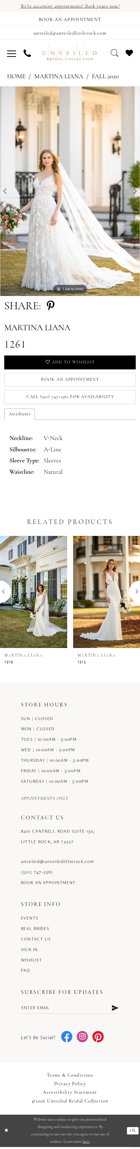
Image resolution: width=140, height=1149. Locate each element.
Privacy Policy (70, 1086)
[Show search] (114, 54)
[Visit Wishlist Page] (129, 54)
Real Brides (35, 930)
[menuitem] (11, 54)
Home (16, 78)
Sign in (29, 951)
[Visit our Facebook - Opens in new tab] (67, 1039)
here (86, 1144)
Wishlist (31, 962)
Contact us (36, 941)
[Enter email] (70, 1009)
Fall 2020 (105, 78)
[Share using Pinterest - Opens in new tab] (50, 308)
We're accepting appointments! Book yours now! (69, 6)
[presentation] (33, 594)
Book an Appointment (70, 381)
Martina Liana (58, 78)
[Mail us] (70, 34)
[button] (11, 54)
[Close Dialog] (6, 1132)
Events (30, 920)
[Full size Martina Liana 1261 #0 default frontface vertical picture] (70, 192)
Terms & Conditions (70, 1077)
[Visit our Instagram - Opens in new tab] (82, 1039)
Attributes (19, 416)
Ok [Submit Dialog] (133, 1133)
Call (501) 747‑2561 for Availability (70, 399)
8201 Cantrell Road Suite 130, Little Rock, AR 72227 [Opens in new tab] (58, 838)
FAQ (25, 972)
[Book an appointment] (70, 20)
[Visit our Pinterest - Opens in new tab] (98, 1039)
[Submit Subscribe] (115, 1009)
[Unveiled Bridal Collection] (70, 54)
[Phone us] (27, 54)
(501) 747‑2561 (37, 874)
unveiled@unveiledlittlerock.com (57, 863)
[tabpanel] (70, 192)
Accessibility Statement (70, 1094)
